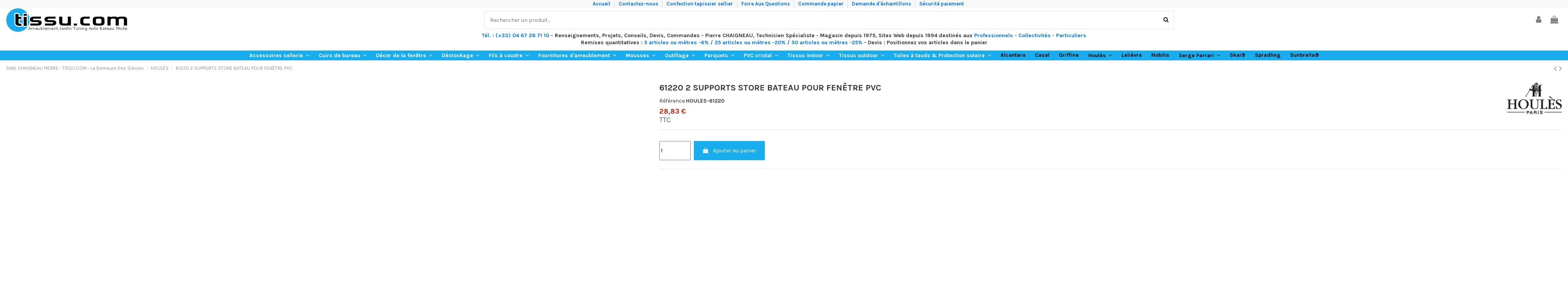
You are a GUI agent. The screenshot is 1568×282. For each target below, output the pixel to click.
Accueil (602, 4)
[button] (279, 55)
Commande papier (821, 4)
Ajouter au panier (729, 150)
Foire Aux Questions (766, 4)
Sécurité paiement (941, 4)
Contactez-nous (639, 4)
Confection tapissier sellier (700, 4)
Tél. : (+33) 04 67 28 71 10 (515, 35)
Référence (672, 101)
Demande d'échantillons (882, 4)
